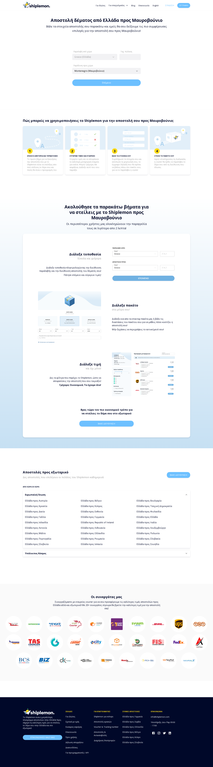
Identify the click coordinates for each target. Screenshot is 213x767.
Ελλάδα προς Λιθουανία (93, 527)
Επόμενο (106, 82)
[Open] (137, 71)
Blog (133, 5)
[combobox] (94, 57)
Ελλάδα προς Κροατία (36, 506)
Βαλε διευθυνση (106, 423)
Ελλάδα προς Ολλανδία (92, 533)
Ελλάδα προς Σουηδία (148, 544)
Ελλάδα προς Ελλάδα (147, 516)
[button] (106, 494)
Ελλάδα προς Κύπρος (91, 506)
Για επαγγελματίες (118, 5)
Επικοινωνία (143, 5)
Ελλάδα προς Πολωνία (148, 533)
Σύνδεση (169, 5)
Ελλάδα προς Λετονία (36, 527)
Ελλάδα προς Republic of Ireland (97, 522)
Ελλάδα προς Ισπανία (91, 544)
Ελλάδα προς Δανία (35, 511)
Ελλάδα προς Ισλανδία (36, 522)
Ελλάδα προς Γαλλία (35, 516)
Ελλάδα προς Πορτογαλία (38, 538)
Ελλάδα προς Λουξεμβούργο (151, 527)
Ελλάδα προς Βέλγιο (91, 500)
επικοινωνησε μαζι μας (42, 737)
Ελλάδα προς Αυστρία (36, 500)
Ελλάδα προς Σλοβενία (36, 544)
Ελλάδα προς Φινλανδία (149, 511)
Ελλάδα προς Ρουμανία (92, 538)
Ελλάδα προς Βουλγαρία (149, 500)
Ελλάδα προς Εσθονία (92, 511)
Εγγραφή (183, 5)
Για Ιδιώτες (100, 5)
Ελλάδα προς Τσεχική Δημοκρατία (154, 506)
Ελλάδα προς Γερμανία (92, 516)
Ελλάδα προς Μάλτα (35, 533)
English (156, 5)
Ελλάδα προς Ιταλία (146, 522)
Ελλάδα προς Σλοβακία (148, 538)
